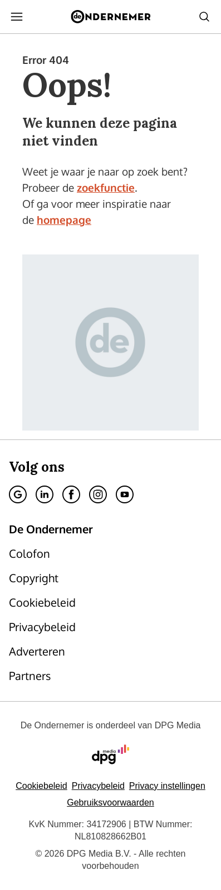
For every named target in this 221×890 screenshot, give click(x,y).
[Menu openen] (16, 16)
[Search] (204, 16)
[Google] (18, 494)
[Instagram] (98, 494)
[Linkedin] (44, 494)
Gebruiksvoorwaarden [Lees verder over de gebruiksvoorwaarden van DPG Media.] (110, 802)
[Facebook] (71, 494)
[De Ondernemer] (110, 16)
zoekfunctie (106, 187)
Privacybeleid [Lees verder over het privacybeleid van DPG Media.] (98, 786)
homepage (64, 219)
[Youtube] (125, 494)
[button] (167, 786)
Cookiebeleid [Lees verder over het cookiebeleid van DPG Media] (41, 786)
